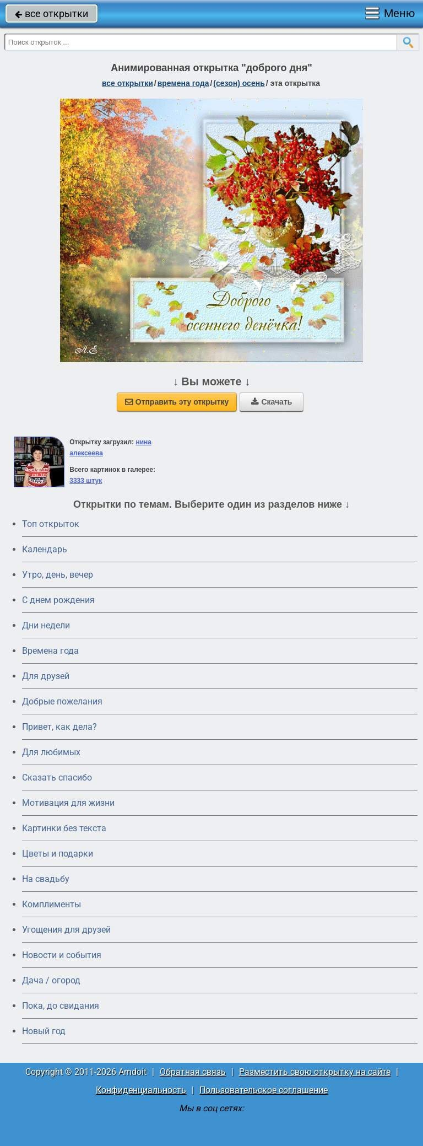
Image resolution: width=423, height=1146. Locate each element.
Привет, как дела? (59, 727)
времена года (183, 83)
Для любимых (51, 752)
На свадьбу (45, 879)
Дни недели (46, 625)
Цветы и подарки (57, 853)
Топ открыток (50, 524)
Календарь (44, 549)
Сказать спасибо (57, 777)
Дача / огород (51, 980)
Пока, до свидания (60, 1005)
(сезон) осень (238, 83)
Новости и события (61, 955)
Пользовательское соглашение (263, 1090)
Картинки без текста (64, 828)
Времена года (50, 650)
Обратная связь (193, 1072)
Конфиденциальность (141, 1090)
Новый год (44, 1031)
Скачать (271, 401)
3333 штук (85, 481)
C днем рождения (58, 600)
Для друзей (45, 676)
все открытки (51, 13)
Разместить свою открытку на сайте (315, 1072)
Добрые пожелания (62, 701)
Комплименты (51, 904)
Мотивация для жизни (68, 803)
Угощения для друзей (66, 929)
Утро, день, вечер (57, 574)
